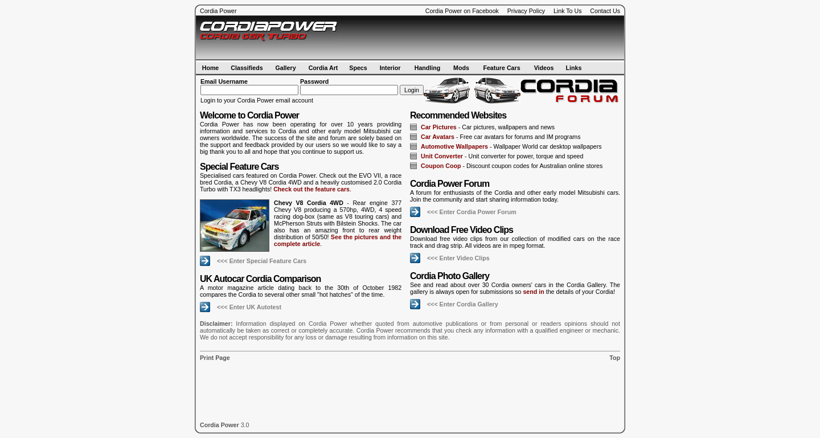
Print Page (215, 357)
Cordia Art (323, 67)
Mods (461, 67)
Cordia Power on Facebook (462, 10)
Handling (428, 67)
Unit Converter (442, 156)
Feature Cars (501, 67)
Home (210, 67)
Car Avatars (437, 136)
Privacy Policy (526, 10)
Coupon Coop (441, 165)
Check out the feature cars (311, 189)
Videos (544, 67)
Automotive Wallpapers (454, 146)
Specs (358, 67)
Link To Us (568, 10)
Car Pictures (439, 127)
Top (614, 357)
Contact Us (605, 10)
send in (533, 291)
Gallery (285, 67)
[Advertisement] (487, 38)
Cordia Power (218, 10)
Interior (390, 67)
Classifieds (247, 67)
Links (574, 67)
